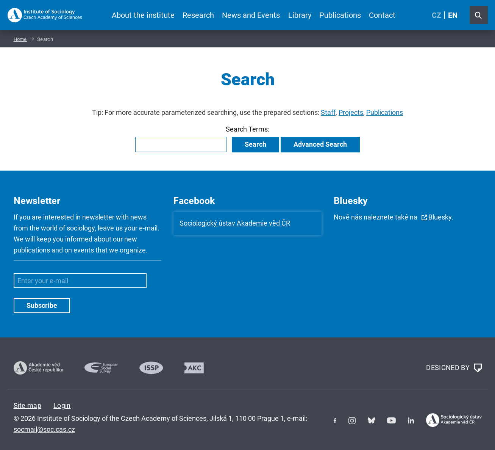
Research (198, 15)
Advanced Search (320, 144)
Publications (340, 15)
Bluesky (439, 217)
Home (20, 39)
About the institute (143, 15)
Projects (351, 112)
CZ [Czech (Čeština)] (436, 15)
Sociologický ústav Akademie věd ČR (235, 223)
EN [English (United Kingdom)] (453, 15)
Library (299, 15)
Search (255, 144)
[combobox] (180, 144)
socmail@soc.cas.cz (44, 429)
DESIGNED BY (453, 368)
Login (62, 405)
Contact (382, 15)
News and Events (251, 15)
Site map (28, 405)
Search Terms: (247, 129)
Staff (328, 112)
